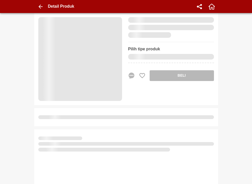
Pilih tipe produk (144, 49)
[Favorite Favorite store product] (142, 75)
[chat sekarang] (131, 75)
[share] (199, 7)
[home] (211, 6)
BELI (182, 75)
